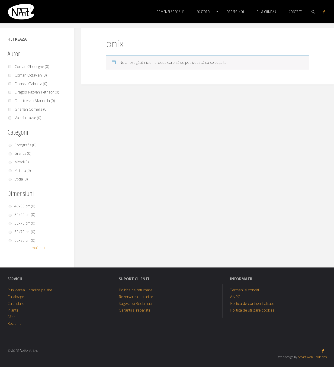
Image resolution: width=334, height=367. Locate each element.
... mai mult (37, 247)
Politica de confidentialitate (252, 303)
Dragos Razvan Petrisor (37, 92)
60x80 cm (24, 240)
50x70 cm (24, 223)
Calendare (15, 303)
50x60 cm (24, 214)
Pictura (22, 170)
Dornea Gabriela (31, 83)
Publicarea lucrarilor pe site (29, 290)
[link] (313, 11)
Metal (21, 161)
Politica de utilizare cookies (252, 310)
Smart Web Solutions (312, 357)
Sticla (21, 179)
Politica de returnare (135, 290)
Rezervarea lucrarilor (136, 296)
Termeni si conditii (245, 290)
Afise (11, 316)
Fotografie (25, 145)
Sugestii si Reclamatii (135, 303)
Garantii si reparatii (134, 310)
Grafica (22, 153)
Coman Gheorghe (32, 66)
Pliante (13, 310)
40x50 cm (24, 206)
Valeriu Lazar (28, 117)
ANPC (235, 296)
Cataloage (15, 296)
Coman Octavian (31, 75)
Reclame (14, 323)
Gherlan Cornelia (31, 109)
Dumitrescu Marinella (35, 100)
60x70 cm (24, 231)
